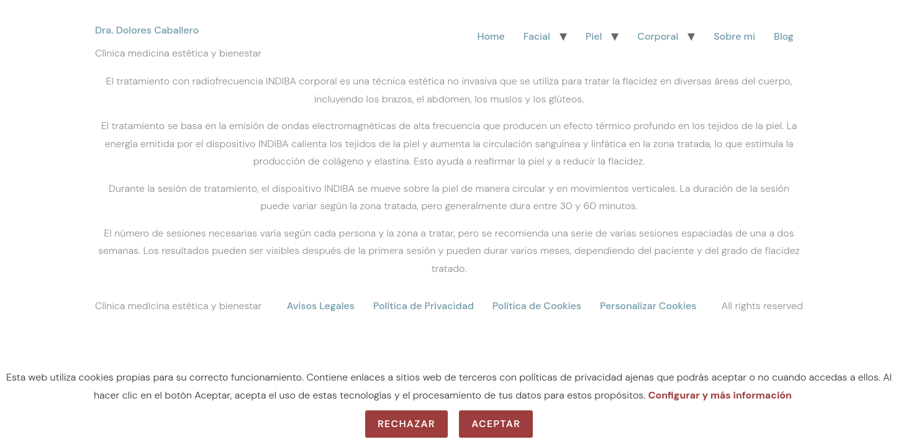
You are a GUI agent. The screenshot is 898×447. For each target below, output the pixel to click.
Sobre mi (734, 36)
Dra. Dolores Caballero (147, 30)
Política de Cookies (536, 305)
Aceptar (495, 423)
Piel (594, 36)
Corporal (657, 36)
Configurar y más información (720, 395)
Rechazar (406, 423)
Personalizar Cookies (648, 305)
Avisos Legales (321, 305)
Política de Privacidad (423, 305)
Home (490, 36)
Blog (784, 36)
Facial (537, 36)
